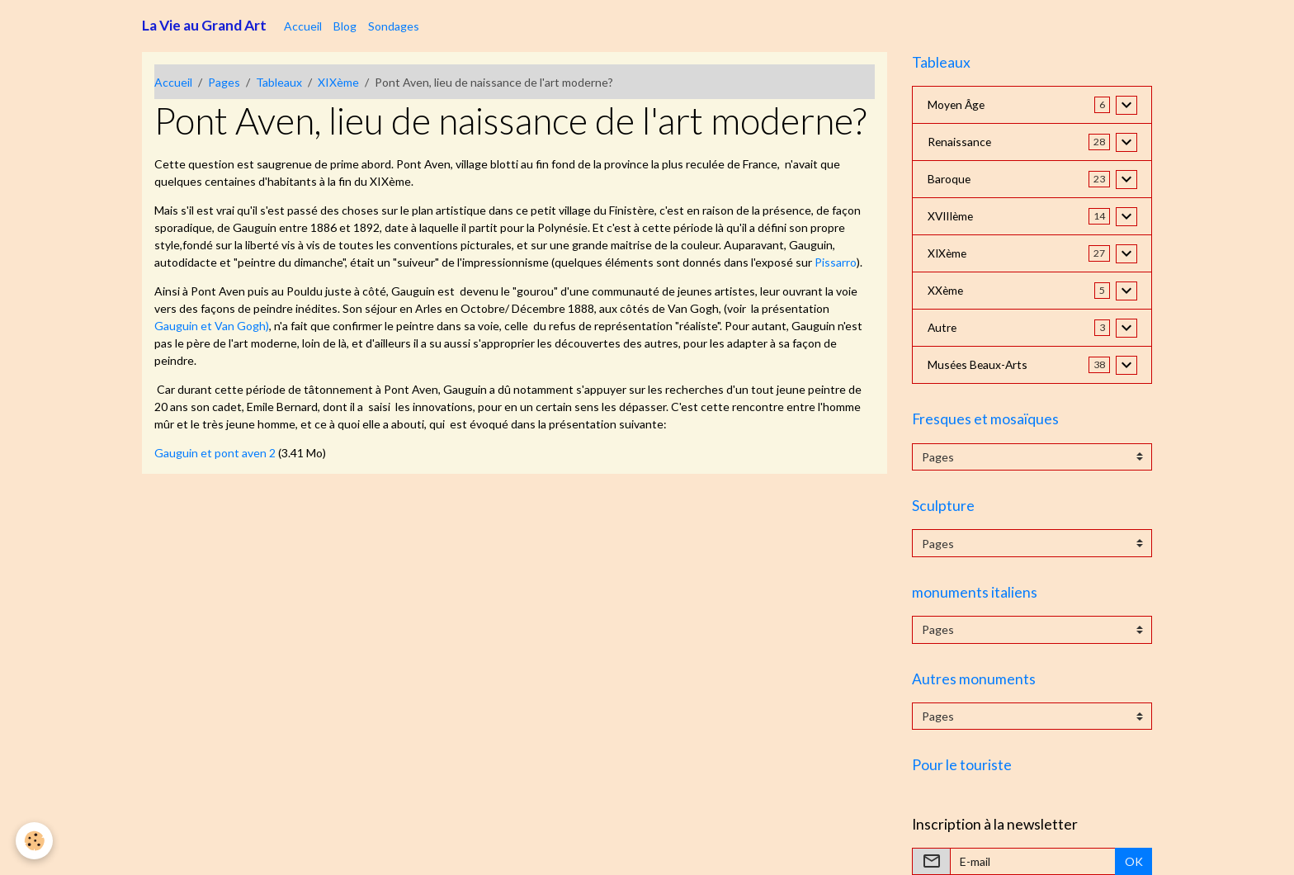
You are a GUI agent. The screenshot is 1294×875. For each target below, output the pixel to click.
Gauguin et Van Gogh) (211, 326)
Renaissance (960, 142)
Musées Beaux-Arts (979, 365)
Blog (345, 26)
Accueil (303, 26)
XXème (946, 291)
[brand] (204, 25)
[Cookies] (35, 840)
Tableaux (279, 82)
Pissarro (836, 262)
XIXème (338, 82)
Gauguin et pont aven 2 (215, 453)
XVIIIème (953, 217)
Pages (224, 82)
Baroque (949, 180)
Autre (943, 328)
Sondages (393, 26)
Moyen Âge (957, 105)
